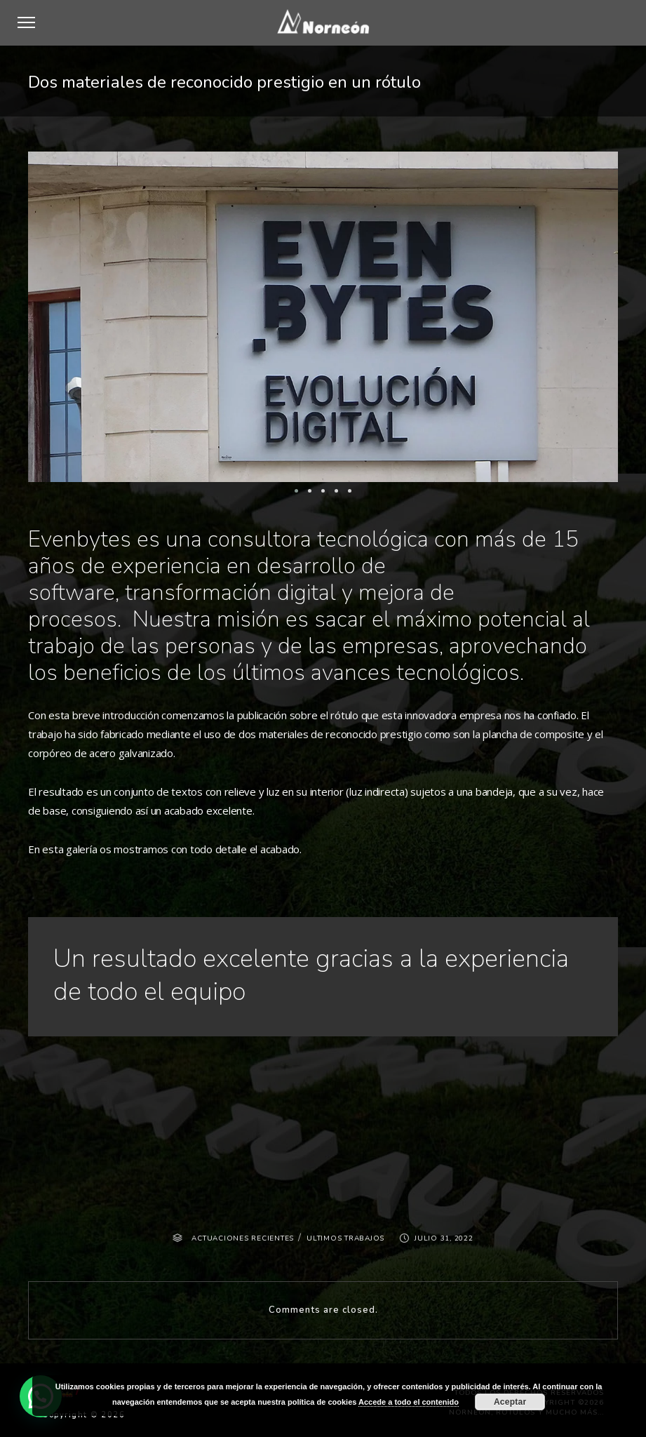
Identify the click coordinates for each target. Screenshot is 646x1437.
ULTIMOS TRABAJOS (345, 1238)
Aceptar (510, 1402)
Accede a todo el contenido (408, 1402)
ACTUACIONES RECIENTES (242, 1238)
